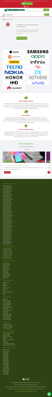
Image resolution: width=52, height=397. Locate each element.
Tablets (4, 105)
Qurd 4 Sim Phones (6, 273)
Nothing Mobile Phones (7, 214)
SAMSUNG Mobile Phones (8, 226)
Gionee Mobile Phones (7, 195)
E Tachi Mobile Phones (7, 191)
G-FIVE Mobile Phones (7, 193)
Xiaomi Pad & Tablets (7, 319)
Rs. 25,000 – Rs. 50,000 (7, 325)
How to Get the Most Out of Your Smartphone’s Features (16, 165)
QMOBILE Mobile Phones (8, 221)
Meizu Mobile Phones (7, 208)
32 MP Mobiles (6, 359)
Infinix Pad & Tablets (7, 304)
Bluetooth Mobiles (6, 264)
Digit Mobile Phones (7, 189)
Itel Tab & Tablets (6, 306)
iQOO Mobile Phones (7, 204)
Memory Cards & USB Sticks (8, 339)
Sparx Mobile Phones (7, 229)
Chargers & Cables (6, 334)
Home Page (22, 38)
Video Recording (6, 276)
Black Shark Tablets (6, 300)
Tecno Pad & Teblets (7, 318)
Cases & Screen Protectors (8, 332)
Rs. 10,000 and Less (7, 324)
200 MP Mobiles (6, 361)
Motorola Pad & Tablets (7, 307)
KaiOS (4, 290)
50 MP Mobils (5, 355)
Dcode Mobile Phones (7, 188)
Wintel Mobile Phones (7, 238)
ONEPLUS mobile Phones (8, 215)
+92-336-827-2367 (21, 384)
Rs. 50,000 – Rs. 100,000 (7, 326)
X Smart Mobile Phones (7, 241)
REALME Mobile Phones (7, 222)
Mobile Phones (44, 103)
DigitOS (4, 286)
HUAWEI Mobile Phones (7, 199)
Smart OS (4, 294)
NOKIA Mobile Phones (7, 212)
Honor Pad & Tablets (7, 301)
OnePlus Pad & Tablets (7, 310)
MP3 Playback (5, 272)
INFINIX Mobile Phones (7, 203)
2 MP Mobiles (5, 363)
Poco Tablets (5, 312)
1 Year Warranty (6, 262)
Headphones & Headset (7, 336)
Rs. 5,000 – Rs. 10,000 (7, 255)
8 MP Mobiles (5, 352)
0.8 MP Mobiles (6, 372)
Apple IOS (5, 283)
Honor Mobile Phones (7, 198)
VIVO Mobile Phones (7, 237)
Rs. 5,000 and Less (6, 256)
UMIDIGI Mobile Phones (7, 231)
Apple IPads (5, 299)
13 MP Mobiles (6, 366)
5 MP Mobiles (5, 356)
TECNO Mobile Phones (7, 230)
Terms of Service (38, 388)
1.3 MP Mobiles (6, 371)
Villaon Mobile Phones (7, 236)
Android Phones (6, 282)
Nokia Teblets (5, 308)
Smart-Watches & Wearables (8, 343)
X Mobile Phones (6, 240)
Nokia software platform (8, 291)
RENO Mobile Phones (7, 223)
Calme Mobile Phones (7, 187)
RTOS (4, 293)
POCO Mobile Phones (7, 219)
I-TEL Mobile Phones (7, 200)
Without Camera (6, 349)
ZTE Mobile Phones (7, 244)
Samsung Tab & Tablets (7, 315)
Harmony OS (5, 289)
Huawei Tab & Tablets (7, 303)
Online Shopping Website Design (22, 391)
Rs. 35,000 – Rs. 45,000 (7, 250)
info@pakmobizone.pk (30, 1)
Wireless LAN (5, 277)
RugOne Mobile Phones (7, 225)
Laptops (4, 338)
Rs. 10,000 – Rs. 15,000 (7, 254)
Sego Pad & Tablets (6, 316)
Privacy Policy (30, 388)
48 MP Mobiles (6, 357)
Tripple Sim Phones (6, 275)
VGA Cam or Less (6, 351)
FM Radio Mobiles (6, 269)
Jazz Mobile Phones (7, 206)
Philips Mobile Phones (7, 218)
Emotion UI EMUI (6, 287)
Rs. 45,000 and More (7, 248)
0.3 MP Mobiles (6, 374)
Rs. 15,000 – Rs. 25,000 (7, 252)
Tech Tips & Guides (7, 161)
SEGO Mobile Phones (7, 227)
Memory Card (5, 271)
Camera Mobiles (6, 265)
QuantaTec (34, 391)
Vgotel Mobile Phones (7, 234)
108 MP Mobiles (6, 368)
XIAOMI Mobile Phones (7, 242)
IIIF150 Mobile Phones (7, 202)
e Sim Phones (5, 268)
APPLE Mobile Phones (7, 185)
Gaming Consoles (6, 335)
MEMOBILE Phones (7, 210)
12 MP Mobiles (6, 367)
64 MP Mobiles (6, 353)
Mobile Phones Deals (7, 258)
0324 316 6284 (39, 1)
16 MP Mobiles (6, 364)
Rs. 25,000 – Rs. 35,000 (7, 251)
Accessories (11, 105)
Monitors (5, 341)
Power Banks (5, 342)
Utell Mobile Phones (7, 233)
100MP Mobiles (6, 370)
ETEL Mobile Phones (7, 192)
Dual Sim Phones (6, 266)
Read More (7, 172)
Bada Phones (5, 285)
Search (46, 9)
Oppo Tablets (5, 311)
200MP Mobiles (6, 360)
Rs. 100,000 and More (7, 328)
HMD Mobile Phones (7, 196)
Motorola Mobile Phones (8, 211)
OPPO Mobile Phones (7, 217)
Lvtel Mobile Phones (7, 207)
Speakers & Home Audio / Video (9, 345)
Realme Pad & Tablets (7, 314)
